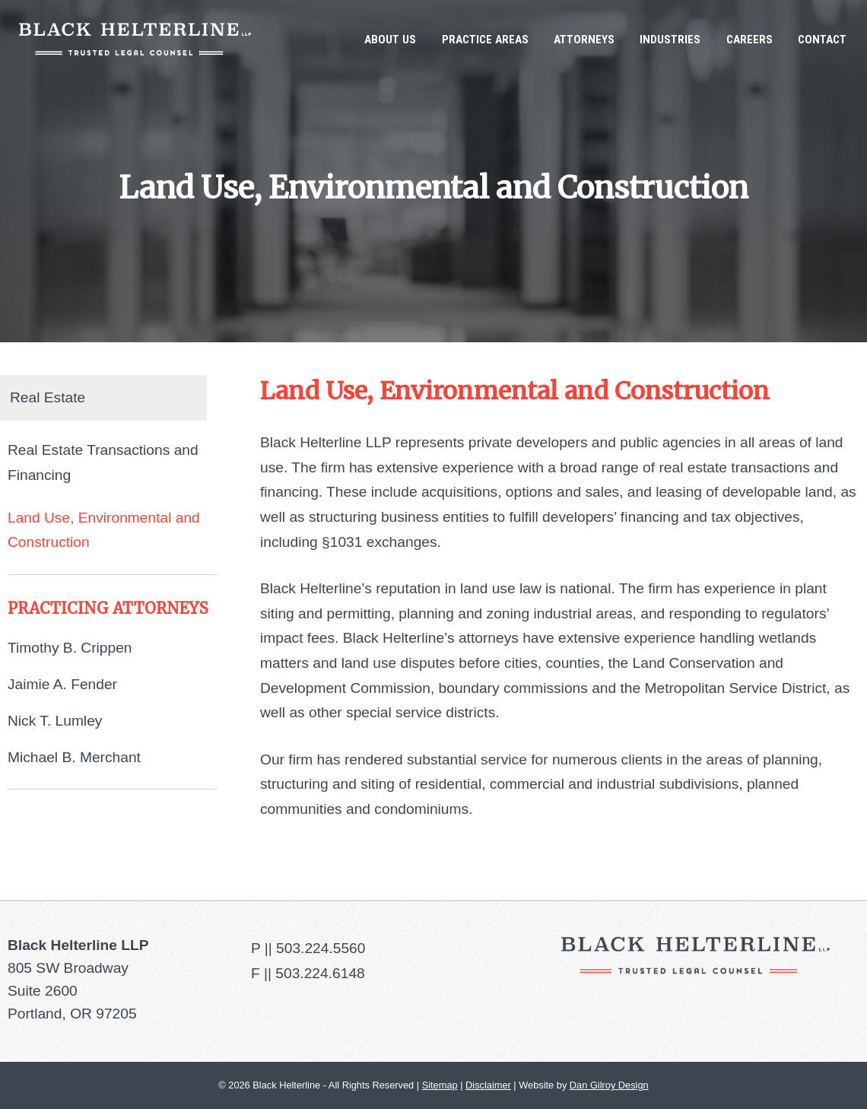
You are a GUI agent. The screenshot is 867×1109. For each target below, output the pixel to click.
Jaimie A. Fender (62, 684)
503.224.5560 (320, 948)
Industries (670, 39)
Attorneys (584, 39)
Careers (749, 39)
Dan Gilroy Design (609, 1085)
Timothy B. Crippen (70, 648)
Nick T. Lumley (55, 721)
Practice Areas (485, 39)
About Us (390, 39)
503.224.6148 (319, 973)
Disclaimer (488, 1085)
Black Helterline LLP (135, 39)
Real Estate (47, 397)
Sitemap (440, 1085)
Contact (822, 39)
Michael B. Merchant (74, 757)
